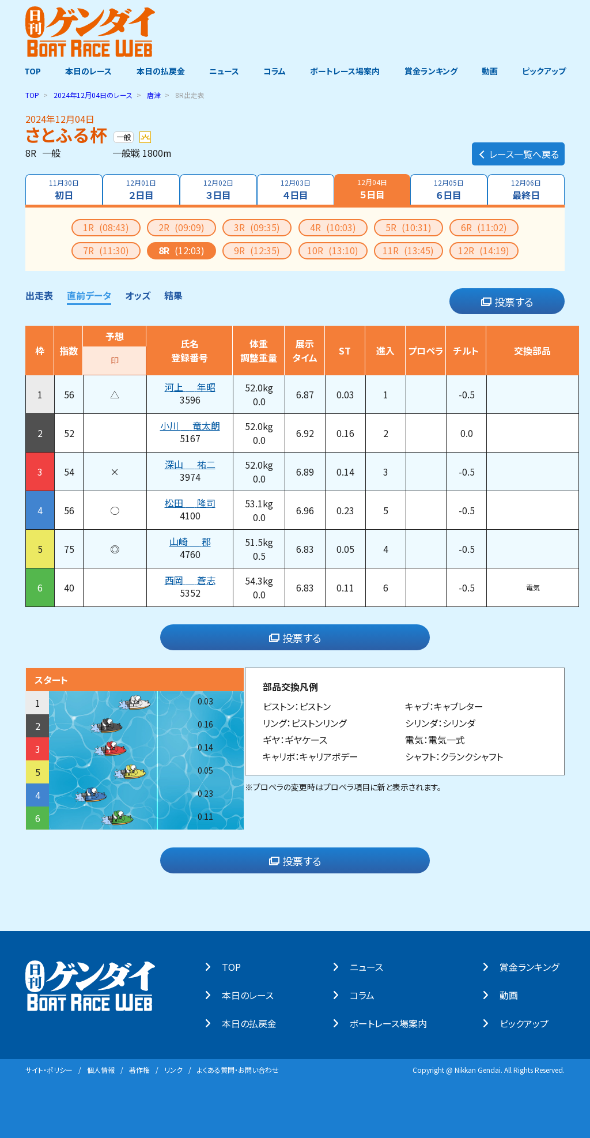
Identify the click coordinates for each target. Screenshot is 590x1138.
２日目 (141, 189)
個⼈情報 (101, 1069)
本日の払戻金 (158, 71)
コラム (274, 71)
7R (106, 250)
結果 (173, 295)
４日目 (296, 189)
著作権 (139, 1069)
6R (484, 226)
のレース (93, 94)
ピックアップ (550, 71)
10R (332, 250)
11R (408, 250)
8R (181, 250)
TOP (26, 71)
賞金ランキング (433, 71)
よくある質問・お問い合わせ (238, 1069)
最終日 (527, 189)
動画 (494, 71)
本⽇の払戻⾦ (255, 1023)
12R (483, 250)
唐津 (154, 94)
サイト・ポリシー (49, 1069)
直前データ (89, 295)
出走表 (39, 295)
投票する (507, 300)
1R (106, 226)
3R (257, 226)
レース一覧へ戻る (518, 148)
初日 (63, 189)
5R (408, 226)
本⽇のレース (253, 994)
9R (257, 250)
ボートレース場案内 (346, 71)
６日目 (450, 189)
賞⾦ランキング (535, 966)
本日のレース (84, 71)
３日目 (218, 189)
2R (181, 226)
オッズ (137, 295)
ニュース (222, 71)
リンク (173, 1069)
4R (333, 226)
